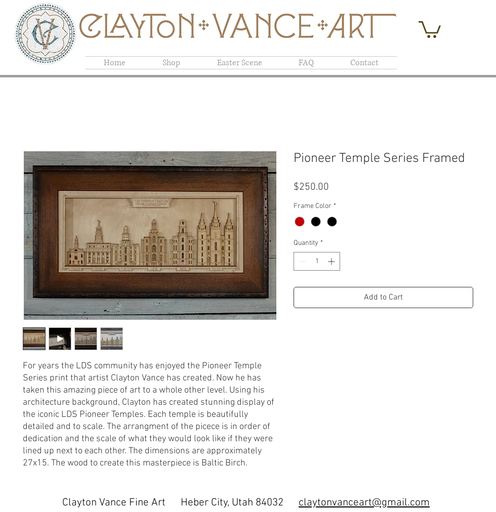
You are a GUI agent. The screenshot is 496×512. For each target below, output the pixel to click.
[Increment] (332, 261)
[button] (430, 28)
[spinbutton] (317, 261)
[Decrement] (301, 261)
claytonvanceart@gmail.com (364, 502)
